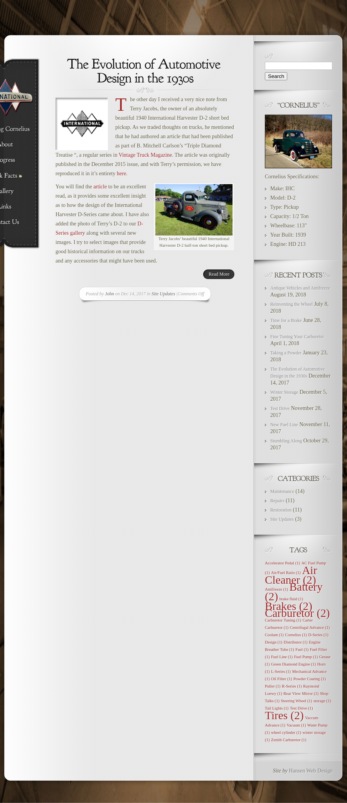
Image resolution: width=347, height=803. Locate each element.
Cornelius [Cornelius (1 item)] (296, 635)
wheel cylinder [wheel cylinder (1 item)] (286, 732)
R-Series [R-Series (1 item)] (292, 686)
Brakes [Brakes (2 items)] (288, 606)
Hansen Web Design (311, 771)
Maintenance (282, 491)
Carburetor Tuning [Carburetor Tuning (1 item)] (283, 620)
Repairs (277, 500)
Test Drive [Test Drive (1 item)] (301, 708)
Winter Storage (284, 392)
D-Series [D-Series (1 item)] (318, 635)
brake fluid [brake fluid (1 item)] (291, 599)
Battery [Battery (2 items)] (294, 592)
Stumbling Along (286, 441)
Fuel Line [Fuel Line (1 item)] (282, 657)
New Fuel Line (284, 424)
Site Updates (163, 293)
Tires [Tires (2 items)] (284, 715)
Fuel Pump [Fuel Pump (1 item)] (306, 657)
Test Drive (280, 408)
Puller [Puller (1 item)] (273, 686)
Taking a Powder (286, 353)
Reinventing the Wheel (291, 304)
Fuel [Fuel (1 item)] (301, 649)
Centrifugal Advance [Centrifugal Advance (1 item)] (310, 627)
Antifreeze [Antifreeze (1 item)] (276, 589)
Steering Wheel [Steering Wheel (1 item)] (296, 701)
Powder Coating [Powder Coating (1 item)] (309, 679)
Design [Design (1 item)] (273, 642)
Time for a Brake (286, 320)
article (100, 187)
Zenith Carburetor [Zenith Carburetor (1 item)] (289, 740)
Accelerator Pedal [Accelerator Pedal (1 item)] (282, 563)
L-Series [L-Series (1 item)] (281, 671)
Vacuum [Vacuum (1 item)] (296, 725)
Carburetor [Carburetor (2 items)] (297, 613)
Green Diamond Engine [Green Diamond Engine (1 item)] (293, 664)
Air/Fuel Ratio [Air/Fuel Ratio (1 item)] (286, 573)
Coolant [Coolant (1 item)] (274, 635)
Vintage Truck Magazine (145, 155)
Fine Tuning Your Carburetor (297, 336)
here (121, 173)
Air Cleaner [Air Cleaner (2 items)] (291, 575)
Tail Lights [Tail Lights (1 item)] (276, 708)
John (109, 293)
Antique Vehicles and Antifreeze (300, 288)
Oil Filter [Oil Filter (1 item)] (281, 679)
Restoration (280, 510)
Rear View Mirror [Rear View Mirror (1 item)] (300, 693)
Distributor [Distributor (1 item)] (296, 642)
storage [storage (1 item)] (322, 701)
